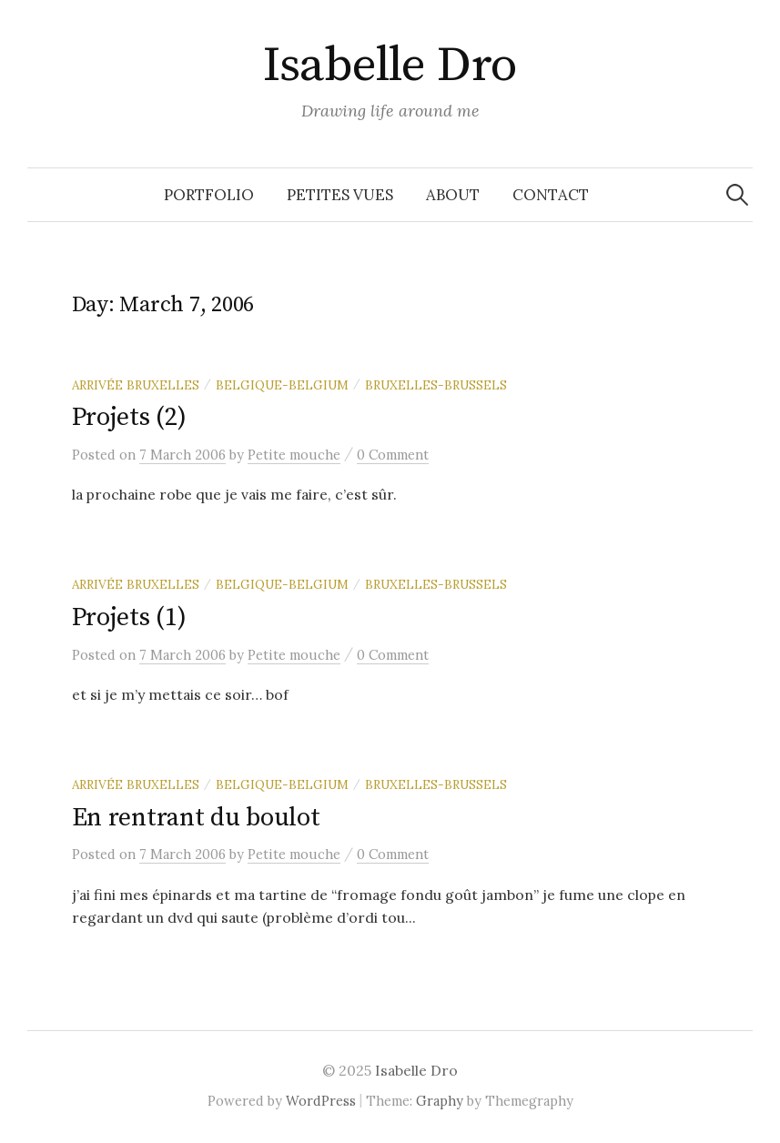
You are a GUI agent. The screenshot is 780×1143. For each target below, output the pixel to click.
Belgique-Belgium (282, 385)
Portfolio (209, 195)
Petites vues (340, 195)
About (453, 195)
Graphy (439, 1100)
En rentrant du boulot (196, 818)
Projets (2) (129, 417)
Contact (550, 195)
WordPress (321, 1100)
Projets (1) (129, 617)
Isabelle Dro (390, 65)
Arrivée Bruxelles (135, 385)
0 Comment (393, 454)
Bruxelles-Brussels (436, 385)
